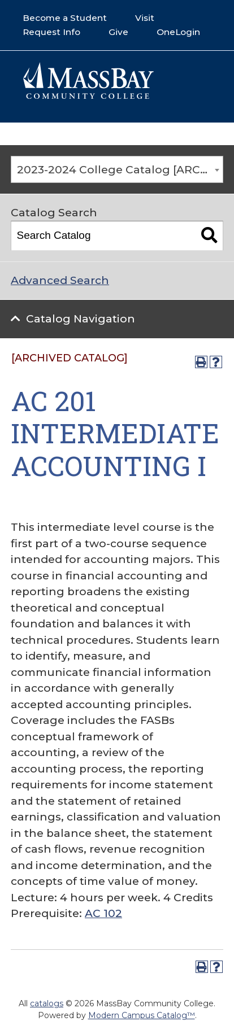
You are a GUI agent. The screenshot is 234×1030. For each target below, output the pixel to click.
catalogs (46, 1003)
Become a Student (65, 17)
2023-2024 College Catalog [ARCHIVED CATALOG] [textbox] (120, 169)
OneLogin (178, 32)
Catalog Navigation (80, 318)
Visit (144, 17)
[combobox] (117, 169)
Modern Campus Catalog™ (141, 1015)
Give (118, 32)
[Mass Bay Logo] (88, 96)
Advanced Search (60, 280)
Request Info (51, 32)
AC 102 (103, 913)
